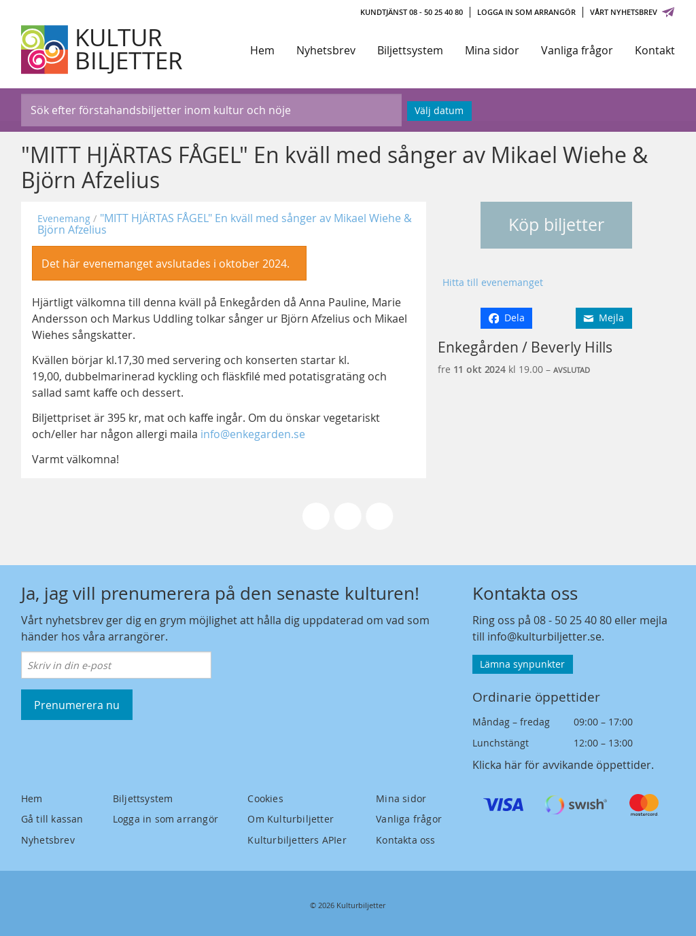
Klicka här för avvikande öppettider (561, 764)
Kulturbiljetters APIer (296, 839)
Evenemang (63, 218)
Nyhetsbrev (325, 50)
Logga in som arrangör (526, 12)
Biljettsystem (410, 50)
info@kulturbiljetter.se (544, 636)
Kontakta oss (405, 839)
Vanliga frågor (577, 50)
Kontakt (655, 50)
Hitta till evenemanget (492, 282)
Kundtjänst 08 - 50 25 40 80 (411, 12)
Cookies (265, 798)
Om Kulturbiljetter (290, 818)
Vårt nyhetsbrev (633, 12)
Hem (262, 50)
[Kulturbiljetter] (102, 49)
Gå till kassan (52, 818)
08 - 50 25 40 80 (573, 620)
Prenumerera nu (77, 705)
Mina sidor (492, 50)
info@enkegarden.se (253, 434)
